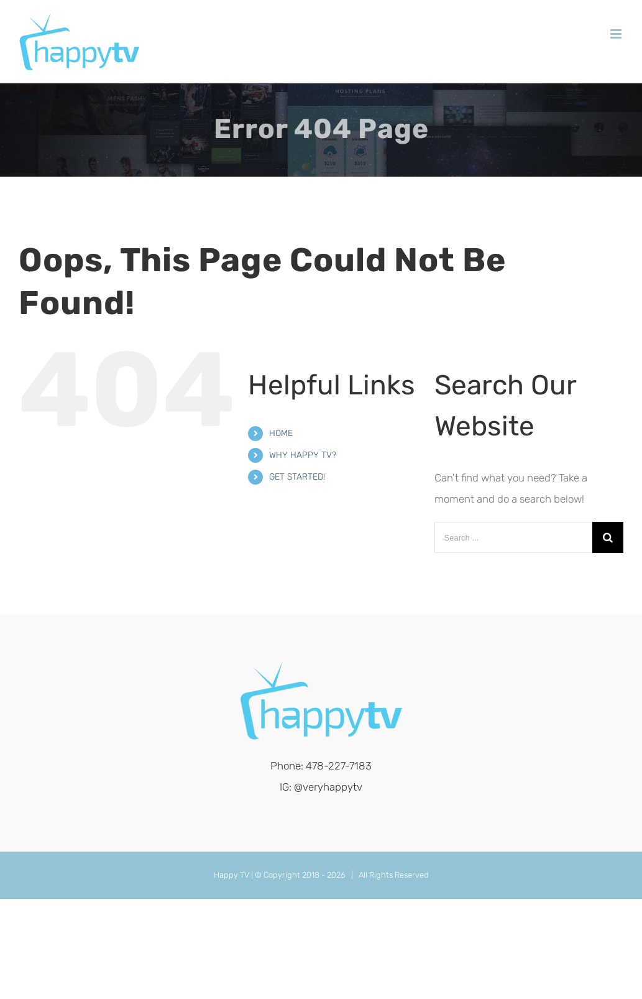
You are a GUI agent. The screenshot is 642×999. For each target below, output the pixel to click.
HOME (281, 433)
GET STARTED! (297, 477)
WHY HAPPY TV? (302, 455)
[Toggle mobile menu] (616, 33)
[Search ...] (513, 537)
